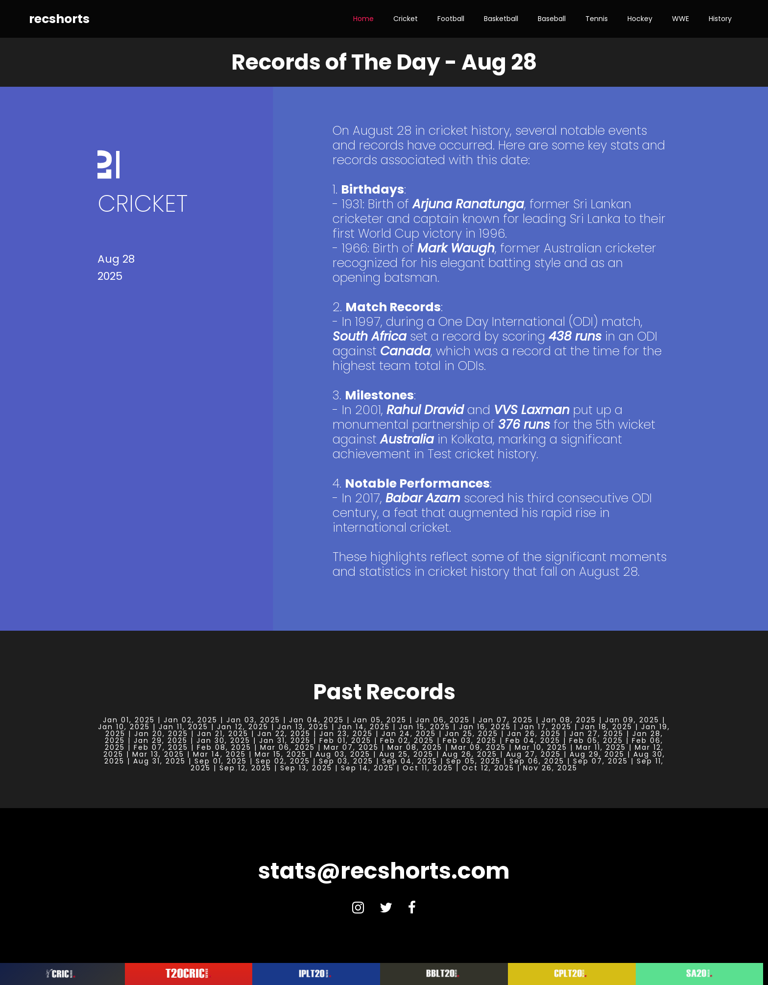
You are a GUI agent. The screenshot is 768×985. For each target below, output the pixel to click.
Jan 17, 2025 (546, 727)
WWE (680, 19)
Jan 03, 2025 (253, 720)
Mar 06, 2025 (287, 747)
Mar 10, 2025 (541, 747)
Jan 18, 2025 (606, 727)
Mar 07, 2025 (351, 747)
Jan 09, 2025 (632, 720)
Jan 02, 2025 (190, 720)
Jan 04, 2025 (316, 720)
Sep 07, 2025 (600, 761)
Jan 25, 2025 (471, 734)
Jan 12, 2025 (242, 727)
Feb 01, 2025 (345, 740)
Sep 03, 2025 (346, 761)
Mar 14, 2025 (219, 754)
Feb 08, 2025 (224, 747)
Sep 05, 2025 (473, 761)
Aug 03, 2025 (342, 754)
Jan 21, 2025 (222, 734)
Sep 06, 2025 (536, 761)
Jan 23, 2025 (346, 734)
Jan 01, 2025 (129, 720)
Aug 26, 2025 (469, 754)
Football (450, 19)
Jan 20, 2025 (161, 734)
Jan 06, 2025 (442, 720)
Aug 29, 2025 (597, 754)
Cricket (405, 19)
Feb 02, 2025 (407, 740)
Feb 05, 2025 (596, 740)
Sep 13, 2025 (306, 768)
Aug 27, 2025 (533, 754)
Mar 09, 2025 (478, 747)
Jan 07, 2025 (506, 720)
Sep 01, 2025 (220, 761)
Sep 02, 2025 (283, 761)
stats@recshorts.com (384, 870)
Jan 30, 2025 (223, 740)
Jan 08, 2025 (569, 720)
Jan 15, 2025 (424, 727)
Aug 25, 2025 (406, 754)
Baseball (552, 19)
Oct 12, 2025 (488, 768)
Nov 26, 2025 (550, 768)
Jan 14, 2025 (363, 727)
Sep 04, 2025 (409, 761)
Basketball (501, 19)
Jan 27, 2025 (597, 734)
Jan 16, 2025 (485, 727)
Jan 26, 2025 (534, 734)
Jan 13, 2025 (303, 727)
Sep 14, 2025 (367, 768)
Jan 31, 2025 (285, 740)
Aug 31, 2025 (159, 761)
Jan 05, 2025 (380, 720)
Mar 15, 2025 (281, 754)
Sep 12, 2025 (245, 768)
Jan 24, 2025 (409, 734)
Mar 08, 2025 (414, 747)
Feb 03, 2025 (470, 740)
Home (363, 19)
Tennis (596, 19)
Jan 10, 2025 (124, 727)
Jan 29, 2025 (161, 740)
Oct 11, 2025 (428, 768)
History (720, 19)
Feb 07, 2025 (161, 747)
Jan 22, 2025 (284, 734)
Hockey (639, 19)
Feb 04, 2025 (532, 740)
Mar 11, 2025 (601, 747)
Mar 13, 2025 (158, 754)
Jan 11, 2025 (183, 727)
